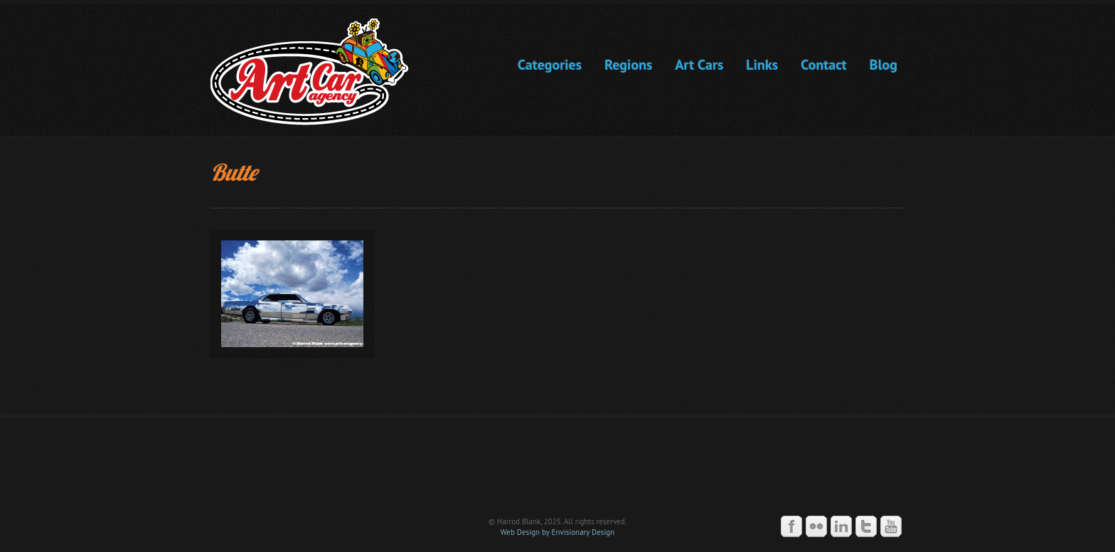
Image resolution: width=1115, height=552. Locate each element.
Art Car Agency (557, 466)
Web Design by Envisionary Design (558, 532)
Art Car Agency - (319, 71)
